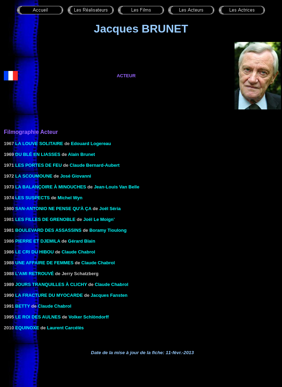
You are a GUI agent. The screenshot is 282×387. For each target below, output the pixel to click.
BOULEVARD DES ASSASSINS (48, 230)
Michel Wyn (70, 197)
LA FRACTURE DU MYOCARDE (49, 295)
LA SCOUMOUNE (33, 176)
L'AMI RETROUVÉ (34, 273)
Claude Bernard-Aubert (95, 165)
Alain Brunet (81, 154)
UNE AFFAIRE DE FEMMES (44, 262)
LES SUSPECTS (32, 197)
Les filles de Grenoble (45, 219)
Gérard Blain (81, 241)
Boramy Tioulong (108, 230)
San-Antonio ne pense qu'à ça (53, 208)
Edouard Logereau (91, 143)
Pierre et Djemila (37, 241)
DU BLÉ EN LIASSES (37, 154)
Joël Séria (109, 208)
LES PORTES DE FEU (38, 165)
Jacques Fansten (109, 295)
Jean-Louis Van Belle (116, 186)
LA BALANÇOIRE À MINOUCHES (50, 186)
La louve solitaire (39, 143)
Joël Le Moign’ (99, 219)
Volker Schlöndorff (88, 317)
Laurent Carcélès (65, 327)
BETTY (22, 306)
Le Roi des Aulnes (38, 317)
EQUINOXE (27, 327)
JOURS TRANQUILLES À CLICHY (51, 284)
